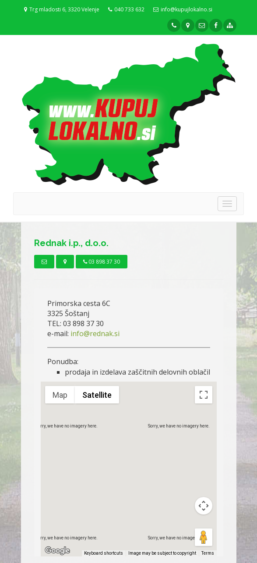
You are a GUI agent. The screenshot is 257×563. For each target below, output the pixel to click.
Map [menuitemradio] (60, 395)
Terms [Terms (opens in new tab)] (207, 553)
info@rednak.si (95, 333)
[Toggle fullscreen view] (203, 394)
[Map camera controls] (203, 505)
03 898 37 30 (101, 261)
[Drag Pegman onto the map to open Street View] (203, 537)
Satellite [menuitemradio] (97, 395)
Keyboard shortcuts (103, 553)
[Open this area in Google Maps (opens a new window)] (57, 550)
